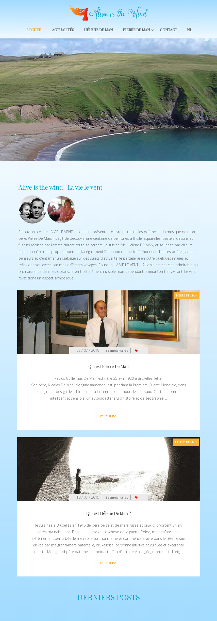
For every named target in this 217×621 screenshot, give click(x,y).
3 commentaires (117, 350)
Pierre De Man (136, 29)
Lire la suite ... (108, 416)
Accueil (34, 29)
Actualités (63, 29)
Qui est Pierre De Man (108, 366)
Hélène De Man (98, 29)
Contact (168, 29)
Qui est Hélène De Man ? (108, 513)
